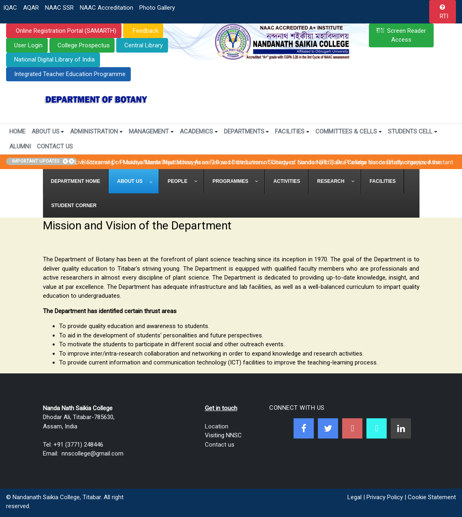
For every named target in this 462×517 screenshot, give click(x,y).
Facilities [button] (292, 131)
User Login (28, 45)
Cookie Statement (432, 497)
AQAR (31, 7)
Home (17, 131)
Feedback (144, 30)
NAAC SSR (59, 7)
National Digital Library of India (54, 59)
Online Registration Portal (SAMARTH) (65, 30)
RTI (444, 16)
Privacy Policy (384, 497)
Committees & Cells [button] (348, 131)
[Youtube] (352, 428)
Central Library (143, 45)
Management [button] (151, 131)
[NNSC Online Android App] (376, 428)
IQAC (10, 7)
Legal (354, 497)
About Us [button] (48, 131)
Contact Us (55, 146)
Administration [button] (96, 131)
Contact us (219, 444)
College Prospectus (83, 45)
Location (216, 426)
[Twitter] (328, 428)
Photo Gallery (157, 7)
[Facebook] (304, 428)
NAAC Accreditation (106, 7)
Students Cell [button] (412, 131)
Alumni (20, 146)
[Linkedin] (401, 428)
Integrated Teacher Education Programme (70, 74)
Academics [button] (199, 131)
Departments (246, 131)
